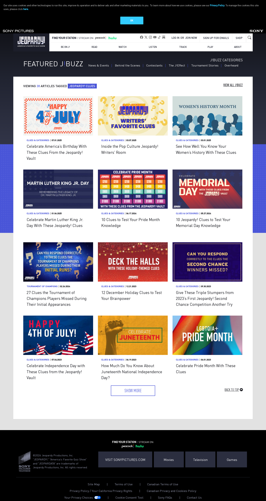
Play (210, 40)
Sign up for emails (216, 31)
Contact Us (194, 491)
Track (183, 40)
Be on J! (65, 40)
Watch (123, 40)
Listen (153, 40)
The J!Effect (177, 59)
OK (131, 20)
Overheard (231, 59)
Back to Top (232, 383)
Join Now (191, 31)
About (238, 40)
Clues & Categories (38, 134)
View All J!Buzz (233, 79)
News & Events (98, 59)
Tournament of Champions (42, 280)
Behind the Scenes (127, 59)
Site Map (94, 478)
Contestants (154, 59)
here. (26, 9)
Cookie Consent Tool (129, 491)
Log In (175, 31)
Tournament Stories (205, 59)
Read (94, 40)
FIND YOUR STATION (64, 31)
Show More (133, 384)
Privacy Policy (217, 5)
